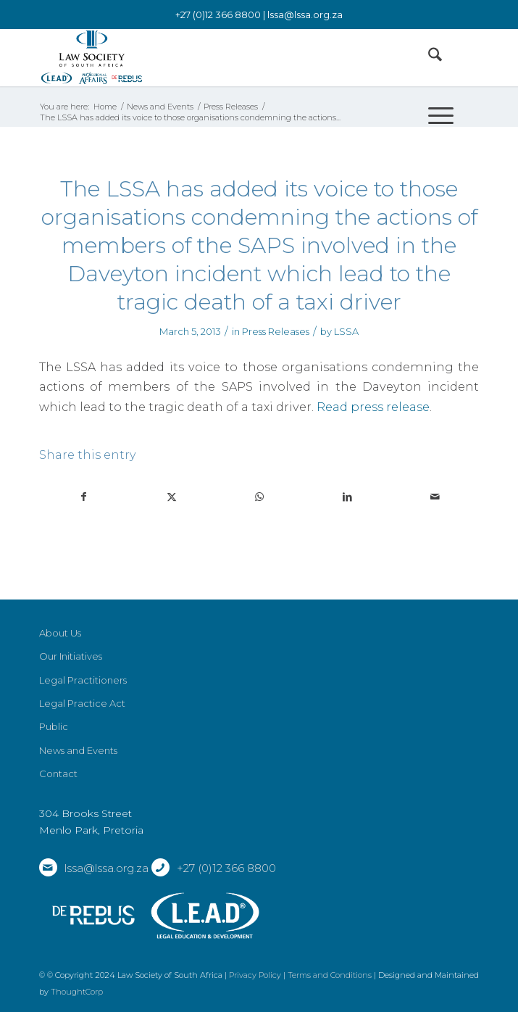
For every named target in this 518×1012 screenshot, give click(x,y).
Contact (58, 773)
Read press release (373, 406)
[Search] (428, 57)
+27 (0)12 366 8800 (226, 868)
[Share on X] (171, 497)
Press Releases (275, 331)
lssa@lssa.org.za (305, 14)
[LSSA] (215, 57)
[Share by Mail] (434, 497)
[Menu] (434, 115)
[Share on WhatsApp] (259, 497)
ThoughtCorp (77, 992)
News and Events (78, 750)
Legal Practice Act (82, 703)
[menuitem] (428, 57)
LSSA (346, 331)
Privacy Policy (255, 975)
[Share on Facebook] (84, 497)
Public (53, 726)
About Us (60, 633)
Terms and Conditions (330, 975)
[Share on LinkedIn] (347, 497)
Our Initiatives (70, 656)
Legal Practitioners (83, 680)
